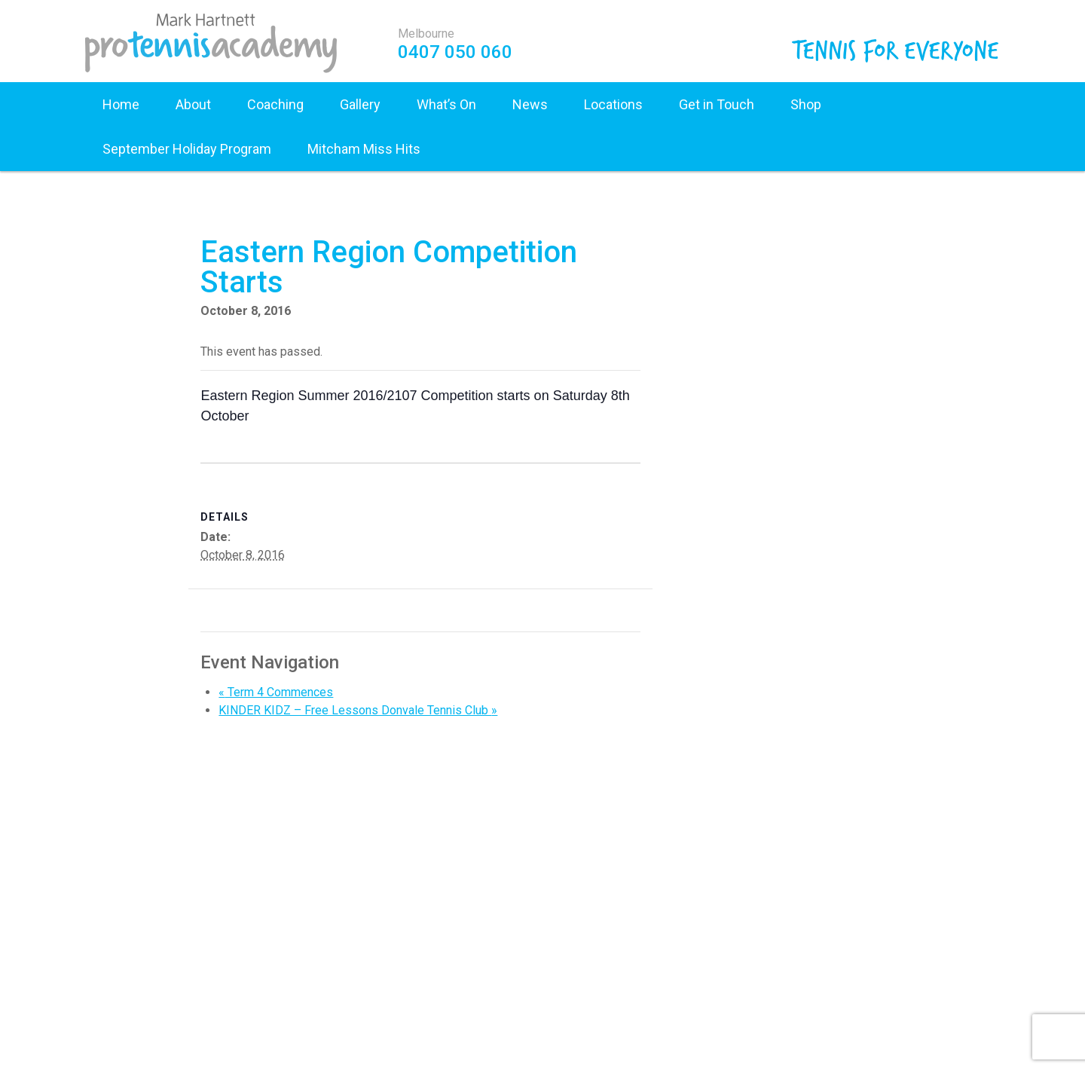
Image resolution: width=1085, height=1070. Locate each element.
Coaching (275, 104)
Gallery (360, 104)
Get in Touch (716, 104)
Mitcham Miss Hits (363, 149)
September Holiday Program (186, 149)
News (530, 104)
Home (120, 104)
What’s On (446, 104)
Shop (805, 104)
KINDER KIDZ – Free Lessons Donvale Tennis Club (358, 710)
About (193, 104)
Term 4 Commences (276, 692)
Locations (613, 104)
